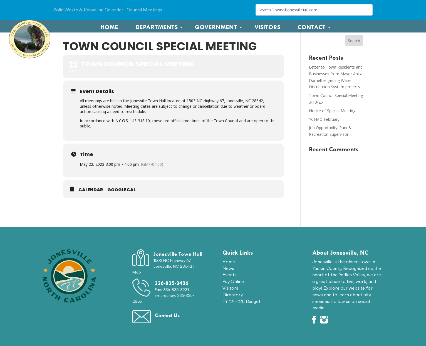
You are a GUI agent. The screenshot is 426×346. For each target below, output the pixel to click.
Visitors (267, 27)
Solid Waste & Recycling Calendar (88, 9)
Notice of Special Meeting (332, 110)
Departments (156, 27)
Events (229, 274)
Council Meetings (144, 9)
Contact (312, 27)
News (228, 268)
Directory (232, 294)
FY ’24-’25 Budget (241, 301)
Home (109, 27)
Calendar (90, 190)
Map (136, 272)
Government (216, 27)
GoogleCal (121, 190)
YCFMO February (324, 119)
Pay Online (233, 281)
